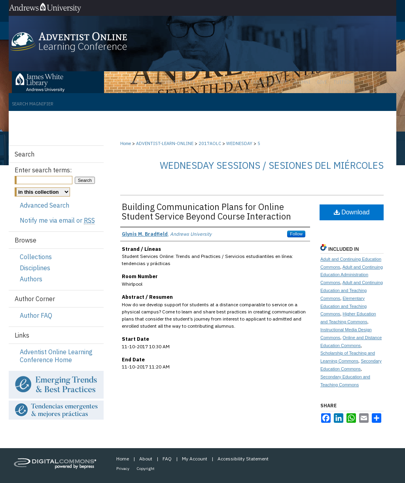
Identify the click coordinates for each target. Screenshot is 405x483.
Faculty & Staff (269, 82)
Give (322, 82)
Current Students (222, 82)
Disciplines (35, 268)
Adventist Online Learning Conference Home (56, 356)
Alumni (301, 82)
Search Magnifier (32, 104)
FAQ (167, 459)
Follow (296, 233)
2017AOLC (210, 143)
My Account (194, 459)
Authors (31, 279)
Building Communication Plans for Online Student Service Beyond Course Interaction (206, 211)
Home (125, 143)
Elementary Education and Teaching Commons (343, 306)
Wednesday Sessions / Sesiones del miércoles (272, 165)
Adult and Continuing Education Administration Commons (351, 275)
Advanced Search (44, 205)
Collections (36, 257)
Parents (139, 82)
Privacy (122, 468)
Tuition (343, 82)
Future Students (175, 82)
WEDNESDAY (240, 143)
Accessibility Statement (243, 459)
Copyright (146, 468)
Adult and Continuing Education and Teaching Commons (351, 290)
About (145, 459)
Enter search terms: (43, 170)
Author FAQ (36, 315)
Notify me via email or (57, 220)
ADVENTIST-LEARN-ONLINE (165, 143)
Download (352, 212)
